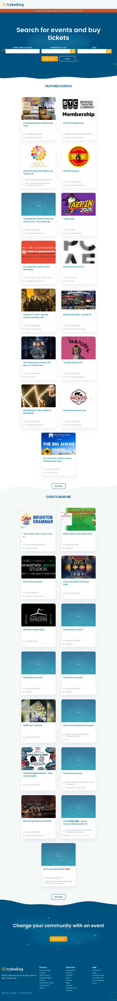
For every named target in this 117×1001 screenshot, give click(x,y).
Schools (69, 985)
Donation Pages (46, 978)
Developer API (97, 978)
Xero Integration (98, 980)
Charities (69, 973)
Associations (70, 970)
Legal (14, 993)
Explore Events (45, 970)
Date (94, 48)
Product (42, 973)
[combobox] (58, 51)
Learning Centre (98, 975)
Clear (67, 59)
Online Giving (44, 975)
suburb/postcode (58, 48)
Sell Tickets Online (47, 983)
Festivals (69, 980)
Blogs (94, 973)
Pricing (42, 980)
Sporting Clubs (71, 988)
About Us (5, 993)
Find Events (49, 59)
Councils (69, 975)
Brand (94, 983)
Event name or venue (22, 48)
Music (68, 983)
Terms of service (25, 993)
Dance (68, 978)
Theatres (69, 990)
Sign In (42, 988)
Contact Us (96, 970)
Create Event (58, 939)
